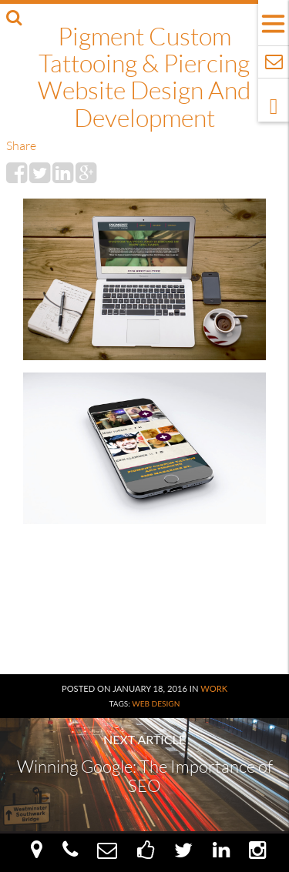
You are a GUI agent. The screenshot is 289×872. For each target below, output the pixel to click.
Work (213, 688)
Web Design (156, 703)
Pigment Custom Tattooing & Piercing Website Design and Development (144, 76)
